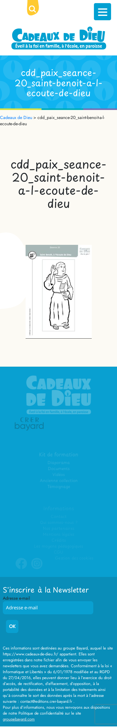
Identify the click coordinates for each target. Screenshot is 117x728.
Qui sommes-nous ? (58, 523)
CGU (58, 552)
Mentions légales (58, 534)
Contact (58, 517)
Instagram (36, 567)
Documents (58, 469)
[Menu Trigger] (102, 11)
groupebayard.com (19, 719)
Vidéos (58, 475)
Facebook (21, 567)
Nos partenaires (58, 528)
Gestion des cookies (74, 558)
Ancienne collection (58, 481)
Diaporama (58, 463)
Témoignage (58, 487)
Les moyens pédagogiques (58, 546)
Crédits (58, 540)
